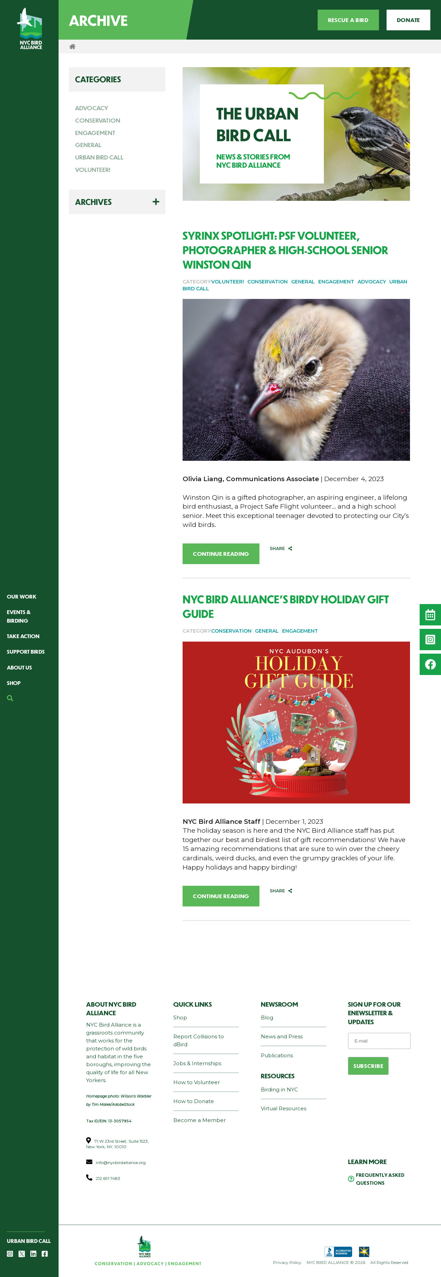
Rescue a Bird (348, 19)
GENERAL (88, 144)
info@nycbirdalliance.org (121, 1162)
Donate (408, 19)
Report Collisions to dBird (198, 1040)
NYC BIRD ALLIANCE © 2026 (336, 1262)
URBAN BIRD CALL (99, 157)
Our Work (22, 596)
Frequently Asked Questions (380, 1179)
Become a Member (199, 1120)
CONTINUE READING (221, 553)
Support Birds (26, 651)
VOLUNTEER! (93, 169)
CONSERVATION (97, 120)
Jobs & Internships (197, 1063)
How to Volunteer (196, 1082)
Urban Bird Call (29, 1240)
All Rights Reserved (389, 1262)
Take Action (23, 636)
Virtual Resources (283, 1108)
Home (72, 46)
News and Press (281, 1036)
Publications (277, 1055)
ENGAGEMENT (95, 132)
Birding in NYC (279, 1089)
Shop (14, 682)
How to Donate (193, 1101)
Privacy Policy (287, 1262)
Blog (267, 1017)
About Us (19, 667)
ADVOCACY (91, 108)
